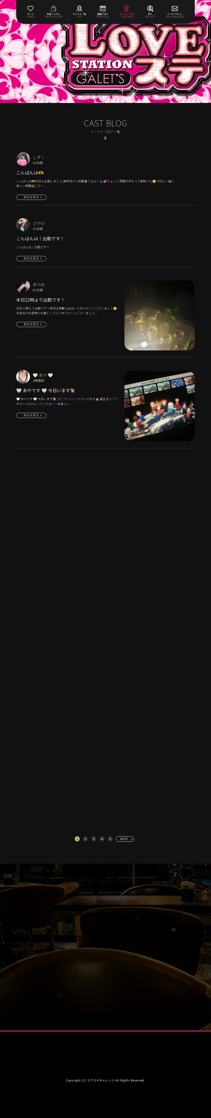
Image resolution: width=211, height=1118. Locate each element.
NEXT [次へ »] (124, 839)
